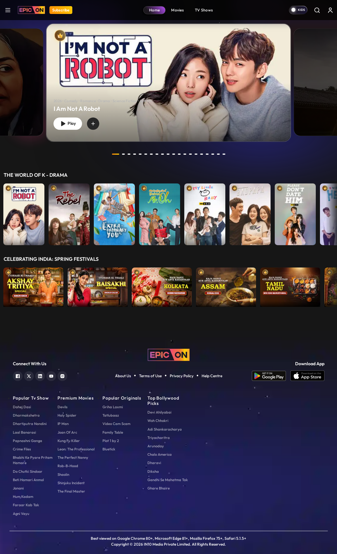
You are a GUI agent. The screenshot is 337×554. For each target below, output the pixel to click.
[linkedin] (40, 375)
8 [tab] (157, 154)
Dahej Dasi (22, 407)
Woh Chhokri (157, 420)
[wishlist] (93, 123)
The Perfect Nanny (73, 457)
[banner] (168, 82)
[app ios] (307, 376)
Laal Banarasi (24, 432)
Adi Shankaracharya (164, 429)
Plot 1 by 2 (110, 440)
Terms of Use (150, 375)
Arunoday (155, 446)
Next (331, 213)
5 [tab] (140, 154)
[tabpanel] (168, 78)
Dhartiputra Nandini (30, 423)
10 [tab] (168, 154)
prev (101, 154)
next (236, 154)
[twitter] (29, 375)
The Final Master (71, 491)
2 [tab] (123, 154)
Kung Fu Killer (69, 440)
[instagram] (62, 375)
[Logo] (31, 10)
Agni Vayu (21, 513)
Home (154, 10)
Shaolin (63, 474)
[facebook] (18, 375)
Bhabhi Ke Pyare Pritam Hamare (32, 460)
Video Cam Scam (116, 423)
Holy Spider (67, 415)
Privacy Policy (181, 375)
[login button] (330, 10)
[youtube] (51, 375)
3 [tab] (129, 154)
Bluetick (108, 449)
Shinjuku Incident (71, 483)
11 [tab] (173, 154)
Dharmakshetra (26, 415)
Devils (63, 407)
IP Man (63, 423)
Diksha (153, 471)
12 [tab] (179, 154)
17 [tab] (207, 154)
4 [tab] (134, 154)
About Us (123, 375)
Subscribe (61, 10)
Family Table (112, 432)
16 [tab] (201, 154)
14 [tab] (190, 154)
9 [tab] (162, 154)
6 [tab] (145, 154)
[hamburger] (7, 10)
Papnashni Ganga (27, 440)
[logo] (169, 354)
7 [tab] (151, 154)
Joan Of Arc (67, 432)
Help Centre (212, 375)
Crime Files (22, 449)
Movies (177, 10)
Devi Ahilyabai (159, 412)
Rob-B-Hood (68, 466)
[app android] (271, 376)
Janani (18, 488)
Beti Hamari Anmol (28, 479)
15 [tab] (196, 154)
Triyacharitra (158, 437)
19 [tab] (218, 154)
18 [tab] (212, 154)
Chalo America (159, 454)
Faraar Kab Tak (26, 505)
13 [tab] (184, 154)
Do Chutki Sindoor (27, 471)
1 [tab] (115, 154)
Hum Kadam (23, 496)
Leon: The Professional (76, 449)
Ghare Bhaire (158, 488)
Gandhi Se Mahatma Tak (167, 479)
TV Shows (204, 10)
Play (68, 123)
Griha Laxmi (112, 407)
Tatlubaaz (110, 415)
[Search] (316, 10)
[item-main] (23, 213)
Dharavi (154, 462)
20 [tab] (224, 154)
